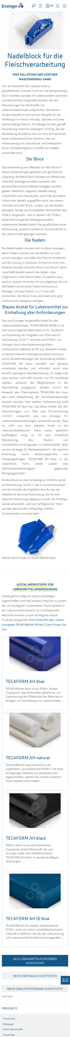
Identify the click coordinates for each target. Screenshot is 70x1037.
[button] (64, 6)
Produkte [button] (10, 1008)
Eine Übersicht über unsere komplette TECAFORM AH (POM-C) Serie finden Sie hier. (34, 624)
